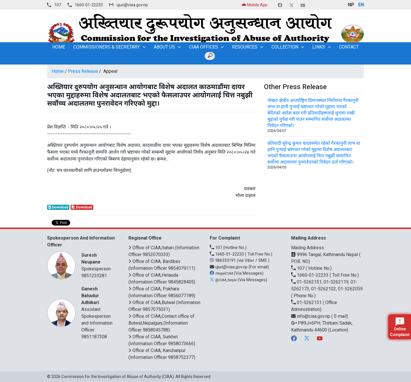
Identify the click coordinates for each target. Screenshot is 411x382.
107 (57, 5)
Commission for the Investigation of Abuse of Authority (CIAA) (117, 376)
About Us (164, 47)
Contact (349, 47)
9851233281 (94, 275)
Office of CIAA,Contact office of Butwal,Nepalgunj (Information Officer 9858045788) (161, 323)
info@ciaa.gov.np (311, 316)
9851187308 (94, 336)
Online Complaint (400, 327)
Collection (284, 47)
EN (361, 4)
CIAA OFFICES (203, 47)
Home (58, 71)
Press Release (83, 71)
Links (318, 47)
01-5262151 (307, 302)
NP (351, 4)
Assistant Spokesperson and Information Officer (97, 309)
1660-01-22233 (89, 5)
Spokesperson (97, 262)
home (58, 47)
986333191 (223, 260)
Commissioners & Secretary (106, 47)
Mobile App (254, 5)
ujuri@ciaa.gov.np (132, 5)
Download (58, 207)
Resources (244, 47)
